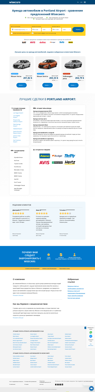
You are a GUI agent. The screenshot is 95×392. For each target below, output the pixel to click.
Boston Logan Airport (17, 340)
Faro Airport (33, 356)
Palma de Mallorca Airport (18, 356)
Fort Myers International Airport (54, 338)
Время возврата (56, 26)
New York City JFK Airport (53, 342)
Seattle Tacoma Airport (70, 342)
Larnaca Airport (16, 367)
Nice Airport (50, 358)
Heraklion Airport (51, 362)
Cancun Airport (33, 364)
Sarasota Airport (68, 347)
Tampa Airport (51, 336)
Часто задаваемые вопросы (16, 381)
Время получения (36, 26)
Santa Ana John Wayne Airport (17, 132)
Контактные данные (74, 298)
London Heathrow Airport (35, 367)
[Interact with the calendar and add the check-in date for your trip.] (36, 29)
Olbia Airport (50, 360)
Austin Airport (33, 349)
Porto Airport (68, 356)
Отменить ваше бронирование (32, 268)
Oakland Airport (17, 129)
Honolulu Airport (51, 340)
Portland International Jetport (71, 340)
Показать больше (18, 295)
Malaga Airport (33, 358)
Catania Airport (68, 358)
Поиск (78, 29)
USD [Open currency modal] (81, 2)
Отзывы (26, 384)
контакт (42, 384)
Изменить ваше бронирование (49, 268)
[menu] (85, 2)
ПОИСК (21, 85)
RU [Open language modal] (78, 2)
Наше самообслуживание (75, 295)
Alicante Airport (33, 362)
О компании (12, 384)
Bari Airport (67, 362)
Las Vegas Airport (18, 113)
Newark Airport (33, 347)
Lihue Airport (50, 334)
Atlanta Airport (68, 338)
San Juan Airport (68, 367)
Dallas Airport (51, 344)
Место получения (15, 26)
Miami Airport (16, 336)
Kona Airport (67, 336)
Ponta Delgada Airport (52, 367)
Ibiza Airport (33, 360)
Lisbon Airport (51, 356)
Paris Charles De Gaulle (70, 364)
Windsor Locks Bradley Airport (54, 347)
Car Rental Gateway (88, 381)
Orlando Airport (16, 334)
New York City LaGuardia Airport (20, 342)
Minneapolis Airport (17, 347)
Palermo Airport (68, 360)
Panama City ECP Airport (70, 349)
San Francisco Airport (17, 141)
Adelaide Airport (16, 362)
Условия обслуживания (30, 381)
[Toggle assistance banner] (85, 328)
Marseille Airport (16, 364)
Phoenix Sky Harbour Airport (17, 120)
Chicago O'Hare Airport (35, 342)
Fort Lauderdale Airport (18, 338)
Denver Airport (33, 334)
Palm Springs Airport (17, 125)
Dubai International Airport (53, 364)
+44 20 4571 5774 (90, 340)
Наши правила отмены (64, 268)
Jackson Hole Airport (16, 136)
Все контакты (90, 344)
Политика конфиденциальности (45, 381)
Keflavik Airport (16, 358)
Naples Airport (16, 360)
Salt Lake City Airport (69, 344)
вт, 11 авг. (56, 29)
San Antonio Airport (17, 349)
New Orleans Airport (34, 344)
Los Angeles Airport (16, 116)
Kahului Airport (68, 334)
